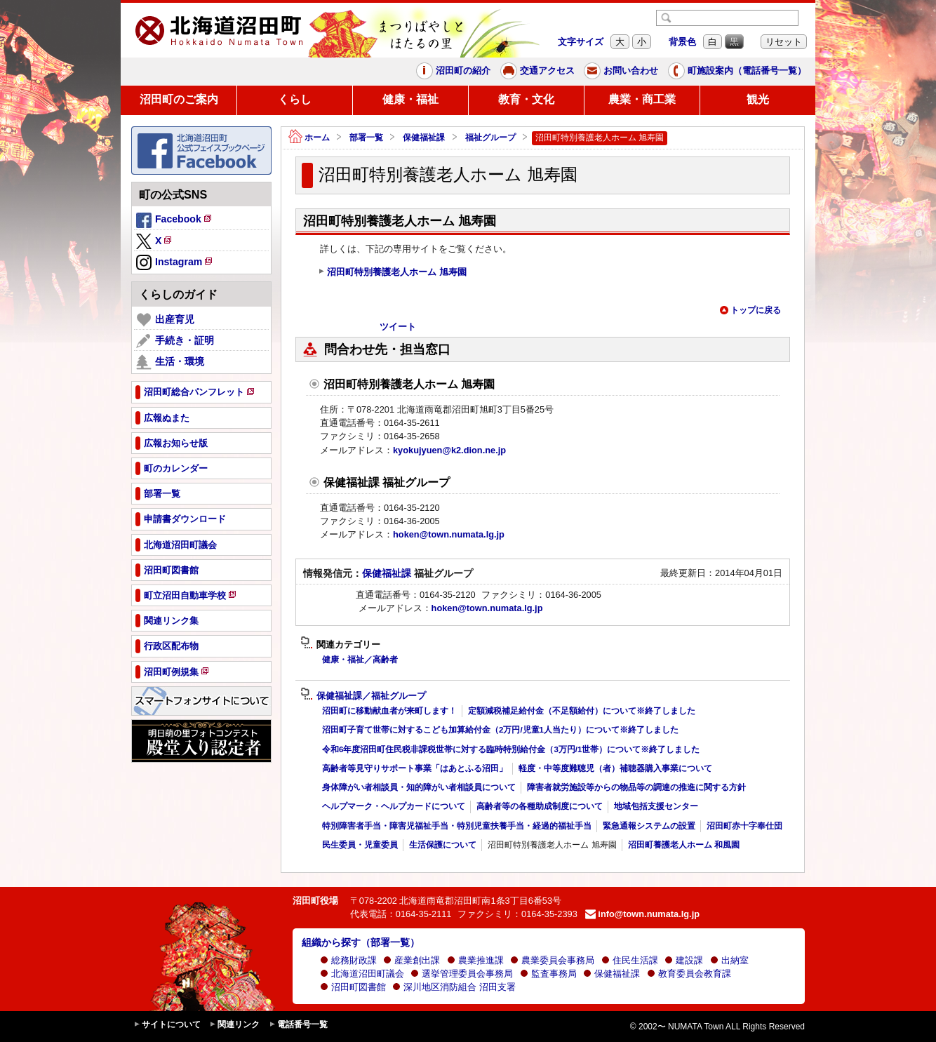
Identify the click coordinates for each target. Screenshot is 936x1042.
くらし (295, 99)
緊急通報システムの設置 (649, 826)
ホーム (309, 138)
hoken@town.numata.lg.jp (448, 534)
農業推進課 (475, 960)
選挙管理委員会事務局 (461, 973)
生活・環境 (170, 362)
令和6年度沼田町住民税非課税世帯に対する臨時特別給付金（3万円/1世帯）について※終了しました (511, 749)
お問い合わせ (621, 70)
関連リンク (234, 1025)
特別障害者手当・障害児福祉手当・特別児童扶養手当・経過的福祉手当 (456, 826)
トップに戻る (750, 310)
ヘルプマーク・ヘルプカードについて (393, 806)
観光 (758, 99)
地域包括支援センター (656, 806)
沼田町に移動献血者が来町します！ (389, 711)
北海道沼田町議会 (362, 973)
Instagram (175, 263)
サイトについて (167, 1025)
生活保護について (442, 845)
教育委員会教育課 (689, 973)
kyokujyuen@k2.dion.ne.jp (449, 450)
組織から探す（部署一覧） (361, 942)
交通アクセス (537, 70)
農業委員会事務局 (552, 960)
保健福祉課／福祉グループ (363, 696)
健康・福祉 (410, 99)
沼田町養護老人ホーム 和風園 (684, 845)
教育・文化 (526, 99)
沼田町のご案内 (179, 99)
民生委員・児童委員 (360, 845)
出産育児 (165, 320)
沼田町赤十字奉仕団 (744, 826)
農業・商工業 (642, 99)
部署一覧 (366, 137)
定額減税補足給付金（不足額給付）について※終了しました (581, 711)
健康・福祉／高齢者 (360, 659)
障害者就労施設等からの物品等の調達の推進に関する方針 (636, 787)
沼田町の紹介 (453, 70)
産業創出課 (411, 960)
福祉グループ (490, 137)
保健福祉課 (424, 137)
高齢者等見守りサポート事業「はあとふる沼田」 (414, 768)
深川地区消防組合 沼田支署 (454, 987)
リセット (783, 41)
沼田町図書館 (353, 987)
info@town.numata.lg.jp (642, 914)
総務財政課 (348, 960)
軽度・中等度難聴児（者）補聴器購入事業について (615, 768)
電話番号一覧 (298, 1025)
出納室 (729, 960)
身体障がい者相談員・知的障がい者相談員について (419, 787)
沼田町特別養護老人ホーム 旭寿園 (392, 272)
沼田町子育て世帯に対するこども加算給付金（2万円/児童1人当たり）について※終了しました (500, 730)
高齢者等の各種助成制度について (539, 806)
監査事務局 (548, 973)
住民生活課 (629, 960)
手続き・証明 (175, 341)
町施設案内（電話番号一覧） (737, 70)
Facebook (174, 221)
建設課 (683, 960)
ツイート (398, 326)
